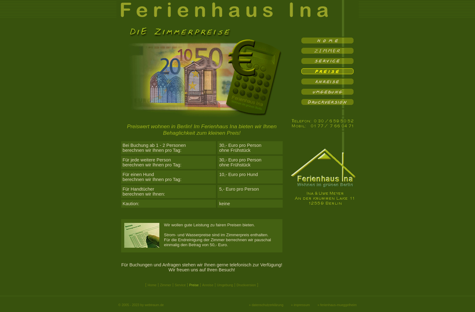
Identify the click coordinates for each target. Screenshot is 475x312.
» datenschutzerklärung (266, 305)
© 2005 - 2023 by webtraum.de (141, 305)
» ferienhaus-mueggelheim (337, 305)
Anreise (207, 285)
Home (152, 285)
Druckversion (246, 285)
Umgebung (225, 285)
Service (180, 285)
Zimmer (165, 285)
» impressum (300, 305)
